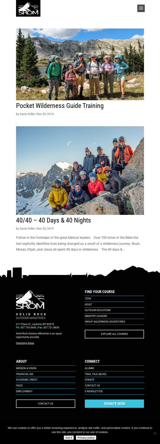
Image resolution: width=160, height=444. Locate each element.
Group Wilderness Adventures (105, 321)
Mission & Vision (26, 368)
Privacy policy (86, 437)
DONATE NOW (114, 404)
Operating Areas (25, 343)
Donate (89, 379)
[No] (155, 433)
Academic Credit (27, 379)
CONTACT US (45, 403)
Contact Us (92, 385)
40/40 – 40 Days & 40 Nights (53, 220)
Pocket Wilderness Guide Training (60, 106)
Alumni (89, 368)
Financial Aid (24, 374)
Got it (68, 437)
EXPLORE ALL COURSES (114, 334)
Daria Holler (27, 114)
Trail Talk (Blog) (95, 374)
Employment (24, 391)
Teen (88, 298)
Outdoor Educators (98, 310)
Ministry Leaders (96, 316)
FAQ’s (19, 385)
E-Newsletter (93, 391)
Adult (88, 304)
